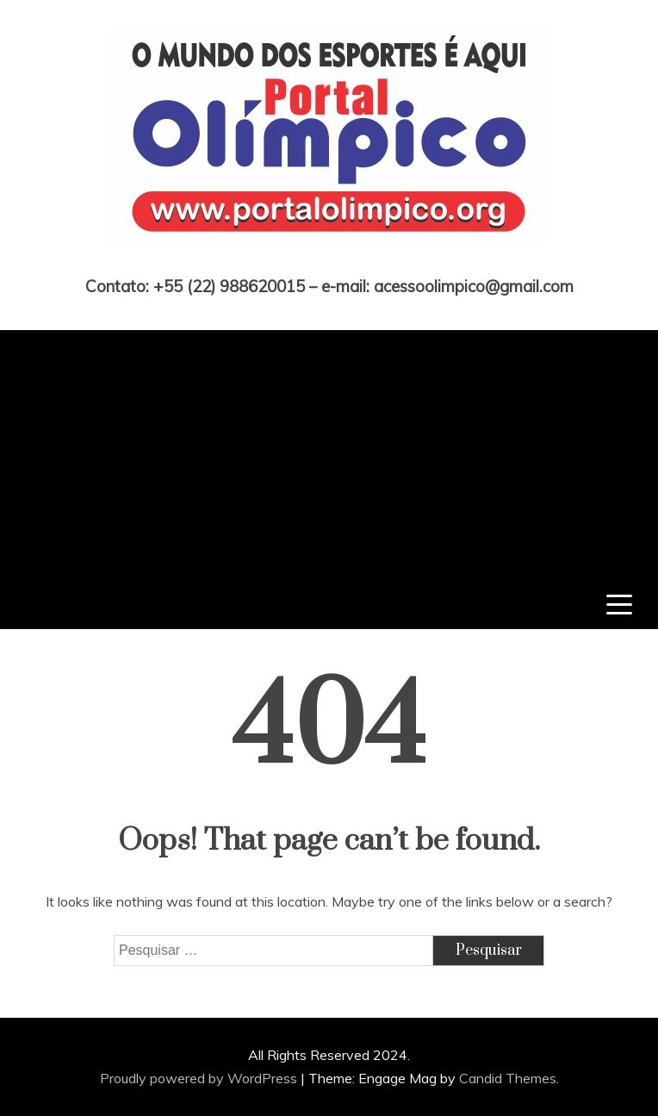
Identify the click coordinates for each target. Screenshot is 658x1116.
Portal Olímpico (329, 262)
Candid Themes (507, 1078)
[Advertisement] (329, 450)
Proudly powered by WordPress (200, 1078)
